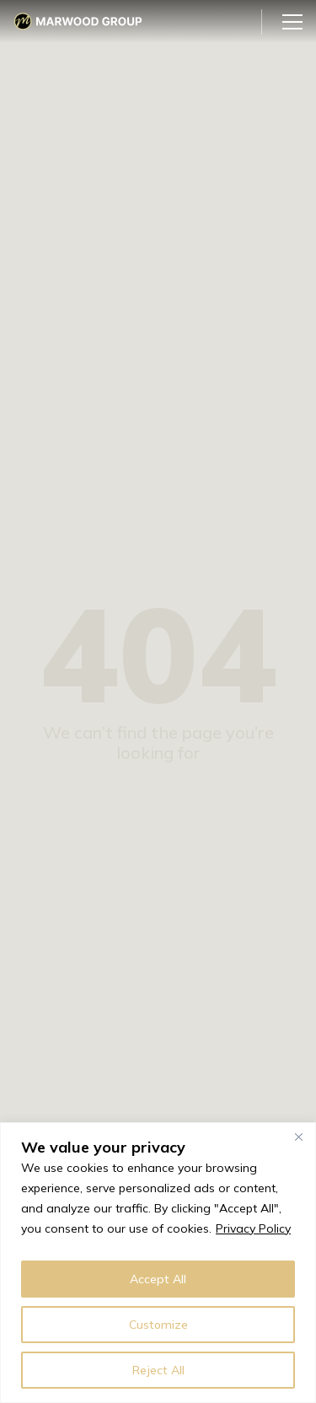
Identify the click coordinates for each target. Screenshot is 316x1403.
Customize (158, 1324)
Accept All (158, 1279)
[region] (158, 1262)
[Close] (298, 1136)
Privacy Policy (253, 1228)
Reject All (158, 1370)
